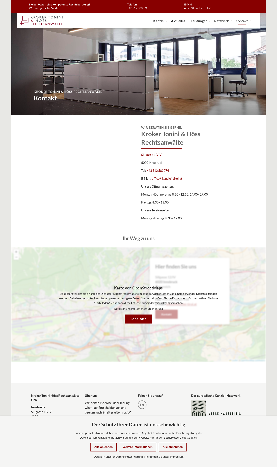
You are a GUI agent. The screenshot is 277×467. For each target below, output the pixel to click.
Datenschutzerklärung (149, 308)
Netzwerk (221, 21)
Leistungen (199, 21)
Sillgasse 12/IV (151, 155)
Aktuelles (178, 21)
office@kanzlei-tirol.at (167, 178)
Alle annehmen (173, 446)
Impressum (177, 456)
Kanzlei (158, 21)
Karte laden (138, 319)
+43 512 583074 (158, 170)
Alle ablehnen (103, 446)
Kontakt (241, 21)
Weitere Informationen (138, 446)
